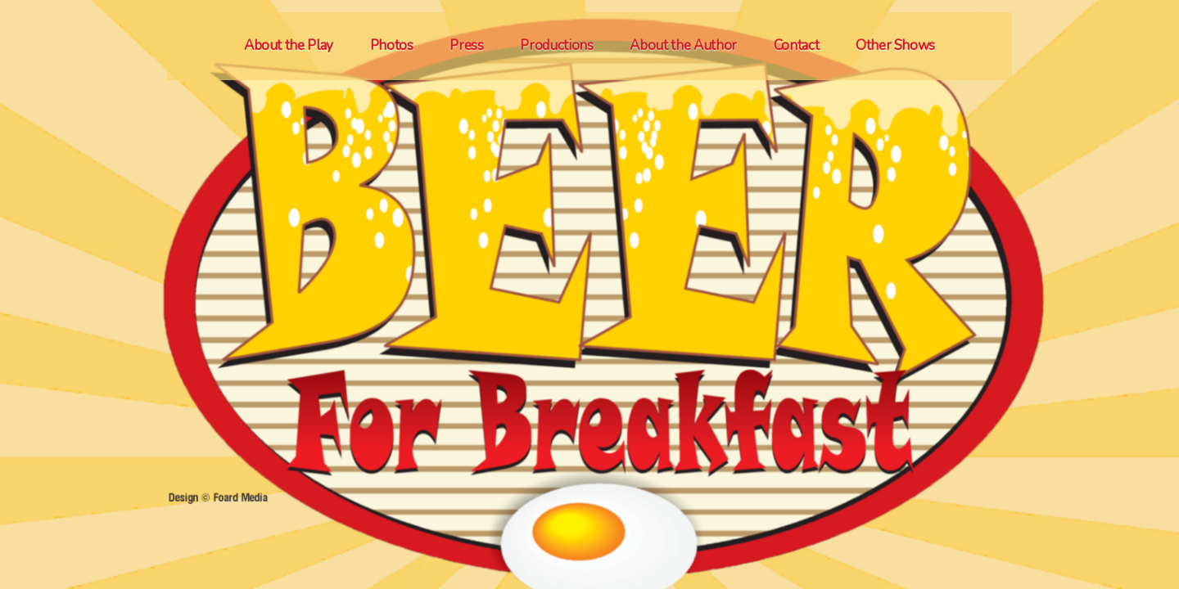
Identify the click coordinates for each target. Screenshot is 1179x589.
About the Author (683, 45)
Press (466, 45)
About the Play (288, 45)
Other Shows (895, 45)
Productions (556, 45)
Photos (391, 45)
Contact (797, 45)
